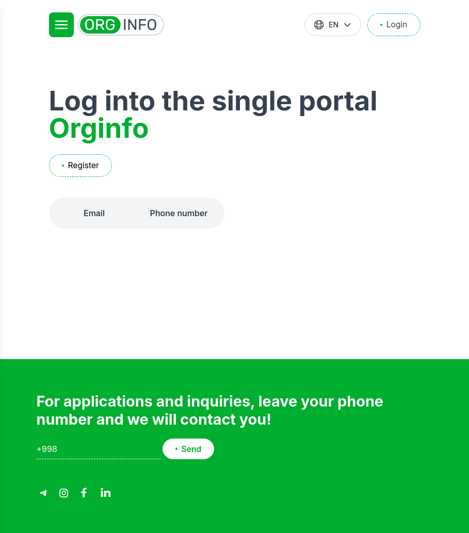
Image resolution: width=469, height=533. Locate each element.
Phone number (179, 213)
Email (94, 213)
